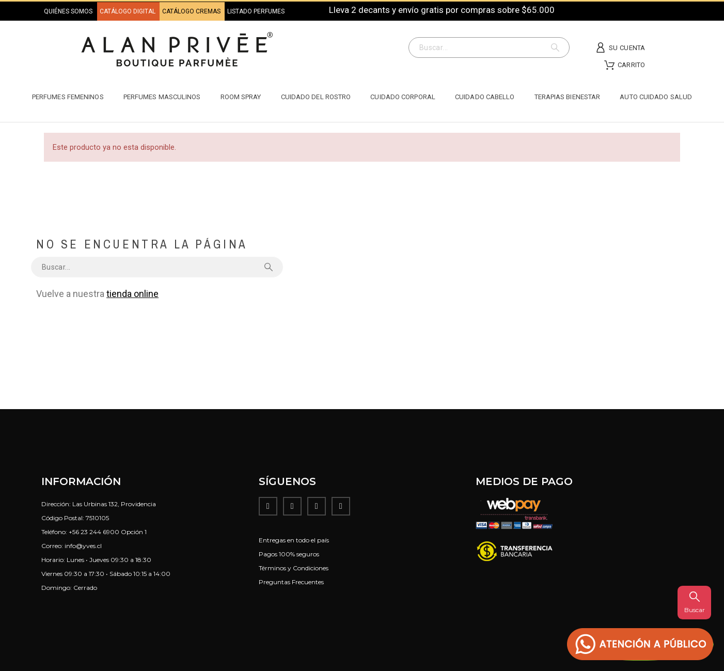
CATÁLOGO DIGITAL (128, 11)
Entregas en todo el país (294, 540)
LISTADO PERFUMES (256, 11)
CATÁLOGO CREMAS (192, 11)
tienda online (132, 293)
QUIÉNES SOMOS (68, 11)
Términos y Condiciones (293, 568)
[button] (640, 644)
